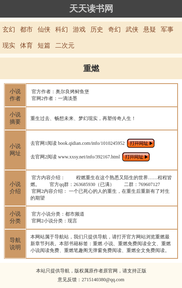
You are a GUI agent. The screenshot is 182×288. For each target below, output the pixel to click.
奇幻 (114, 29)
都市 (26, 29)
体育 (26, 45)
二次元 (64, 45)
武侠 (132, 29)
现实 (8, 45)
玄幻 (8, 29)
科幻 (61, 29)
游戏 (79, 29)
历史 (96, 29)
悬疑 (149, 29)
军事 (167, 29)
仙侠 (44, 29)
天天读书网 (91, 9)
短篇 (44, 45)
